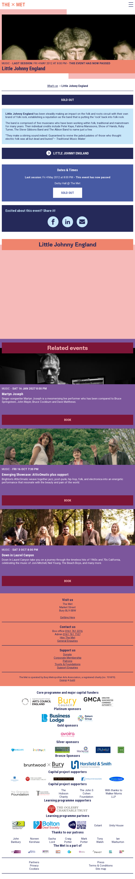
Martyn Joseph (12, 394)
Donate (67, 654)
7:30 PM (33, 469)
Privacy (34, 865)
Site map (101, 868)
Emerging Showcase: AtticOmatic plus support (35, 474)
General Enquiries (67, 641)
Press (100, 862)
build (72, 680)
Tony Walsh (100, 840)
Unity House (116, 825)
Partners (34, 862)
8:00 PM (41, 388)
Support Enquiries (67, 667)
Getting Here (67, 617)
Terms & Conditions (101, 865)
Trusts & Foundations (67, 664)
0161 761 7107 (71, 634)
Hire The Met (67, 637)
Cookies (34, 868)
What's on (52, 86)
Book (67, 420)
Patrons (67, 661)
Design (63, 680)
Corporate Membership (67, 657)
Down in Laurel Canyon (18, 555)
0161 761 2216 (74, 631)
